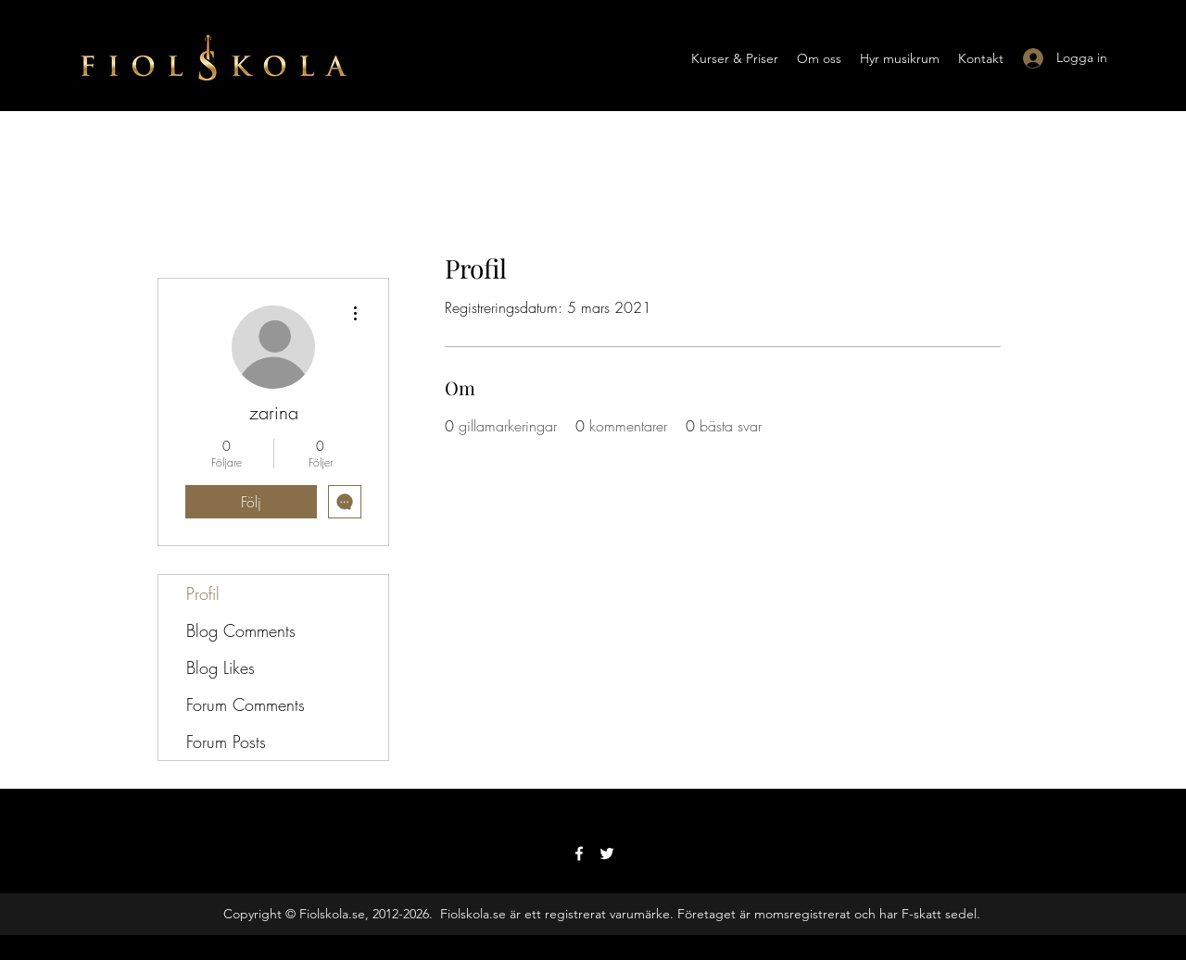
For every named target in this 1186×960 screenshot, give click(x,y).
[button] (735, 58)
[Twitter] (607, 853)
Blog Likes (220, 667)
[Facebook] (579, 853)
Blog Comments (241, 630)
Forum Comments (245, 704)
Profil (203, 593)
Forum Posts (226, 741)
